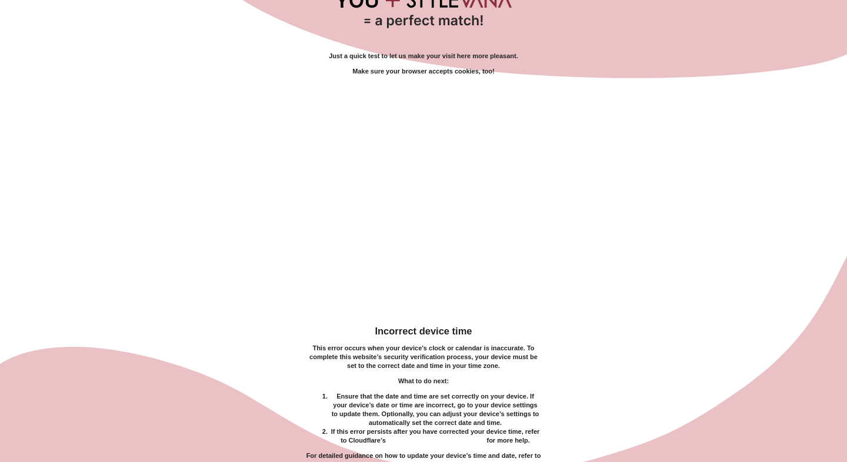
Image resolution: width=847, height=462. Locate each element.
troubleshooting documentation (436, 440)
